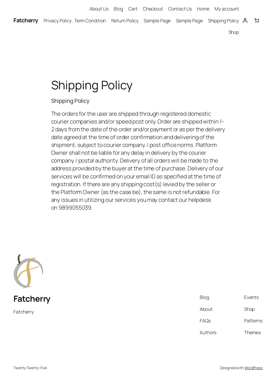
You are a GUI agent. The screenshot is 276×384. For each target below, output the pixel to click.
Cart (133, 8)
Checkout (153, 8)
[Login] (245, 20)
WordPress (253, 367)
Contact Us (180, 8)
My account (227, 8)
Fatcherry (25, 20)
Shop (234, 32)
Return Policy (125, 20)
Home (203, 8)
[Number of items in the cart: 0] (257, 20)
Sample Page (157, 20)
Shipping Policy (223, 20)
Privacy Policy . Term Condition (75, 20)
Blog (118, 8)
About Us (99, 8)
